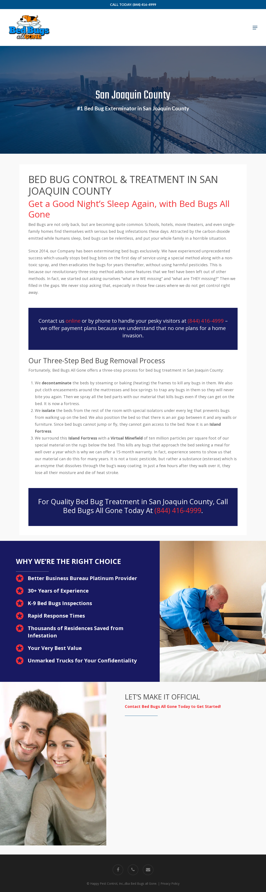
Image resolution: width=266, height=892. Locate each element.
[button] (255, 27)
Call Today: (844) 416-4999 (133, 4)
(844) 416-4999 (206, 320)
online (73, 320)
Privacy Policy (170, 883)
